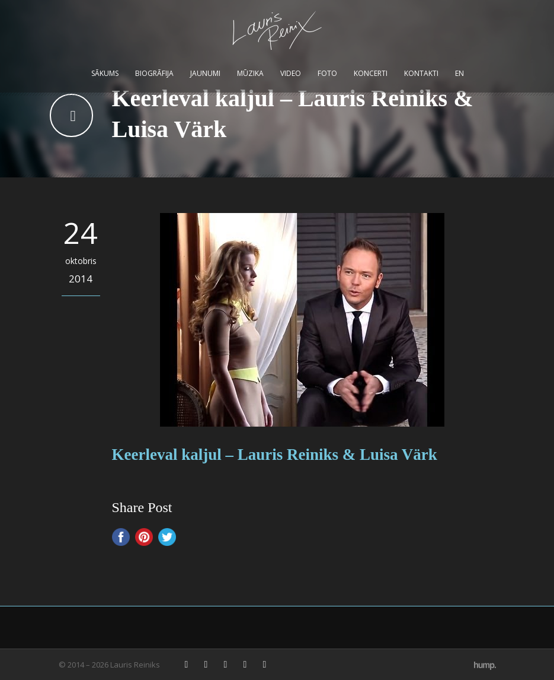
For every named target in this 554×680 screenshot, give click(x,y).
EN (459, 73)
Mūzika (250, 73)
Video (290, 73)
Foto (327, 73)
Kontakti (421, 73)
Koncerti (371, 73)
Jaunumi (205, 73)
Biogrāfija (154, 73)
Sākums (105, 73)
